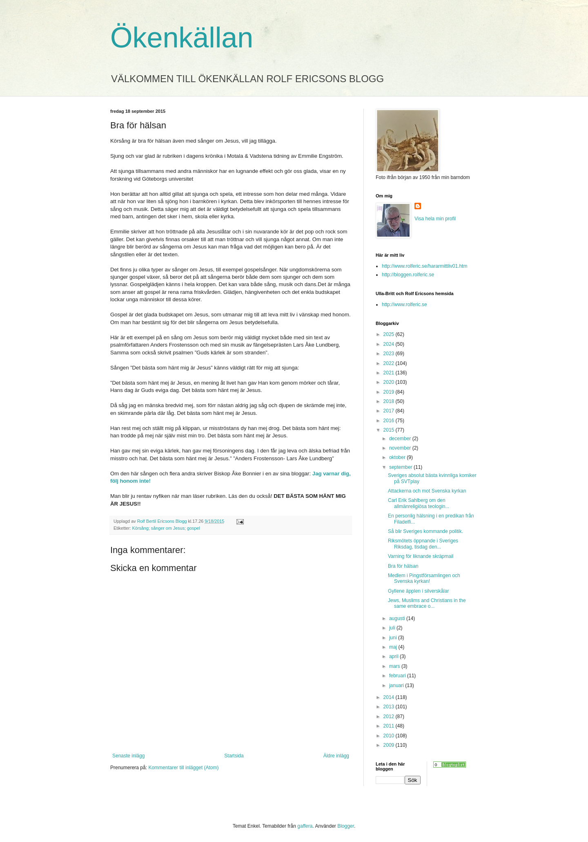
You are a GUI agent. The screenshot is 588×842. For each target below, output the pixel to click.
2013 (389, 707)
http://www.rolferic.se (404, 304)
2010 (389, 736)
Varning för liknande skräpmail (421, 556)
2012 (389, 716)
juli (392, 628)
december (400, 438)
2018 (389, 401)
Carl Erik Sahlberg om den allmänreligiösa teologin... (418, 503)
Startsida (233, 756)
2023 (389, 353)
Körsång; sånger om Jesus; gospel (166, 528)
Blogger (345, 826)
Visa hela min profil (435, 219)
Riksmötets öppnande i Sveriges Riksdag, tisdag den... (423, 543)
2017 (389, 411)
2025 (389, 334)
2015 (389, 430)
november (400, 448)
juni (393, 637)
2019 (389, 392)
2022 (389, 363)
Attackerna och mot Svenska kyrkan (427, 491)
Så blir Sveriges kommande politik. (425, 531)
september (401, 467)
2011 (389, 726)
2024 (389, 344)
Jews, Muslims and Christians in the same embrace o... (427, 603)
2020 (389, 382)
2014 (389, 697)
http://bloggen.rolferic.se (408, 275)
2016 (389, 420)
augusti (397, 618)
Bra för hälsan (403, 566)
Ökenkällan (181, 38)
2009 (389, 745)
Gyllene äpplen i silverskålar (418, 591)
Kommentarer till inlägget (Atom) (183, 767)
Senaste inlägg (128, 756)
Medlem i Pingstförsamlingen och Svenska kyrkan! (424, 578)
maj (394, 647)
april (394, 656)
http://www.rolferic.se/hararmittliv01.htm (424, 266)
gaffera (304, 826)
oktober (398, 457)
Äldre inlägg (336, 756)
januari (397, 685)
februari (398, 676)
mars (395, 666)
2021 (389, 373)
